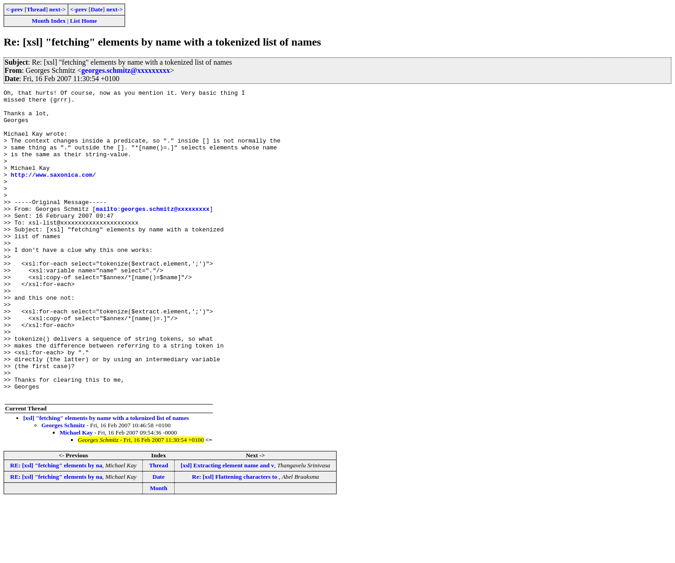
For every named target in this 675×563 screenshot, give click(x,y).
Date (97, 9)
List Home (83, 20)
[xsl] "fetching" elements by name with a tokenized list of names (106, 479)
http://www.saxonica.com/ (53, 192)
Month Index (48, 20)
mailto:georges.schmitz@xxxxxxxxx (153, 233)
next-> (57, 9)
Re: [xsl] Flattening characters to (235, 538)
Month (158, 549)
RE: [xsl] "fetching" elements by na (56, 526)
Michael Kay (76, 494)
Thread (35, 9)
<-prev (14, 9)
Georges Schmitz (63, 486)
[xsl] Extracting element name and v (227, 526)
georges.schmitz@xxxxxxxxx (125, 70)
